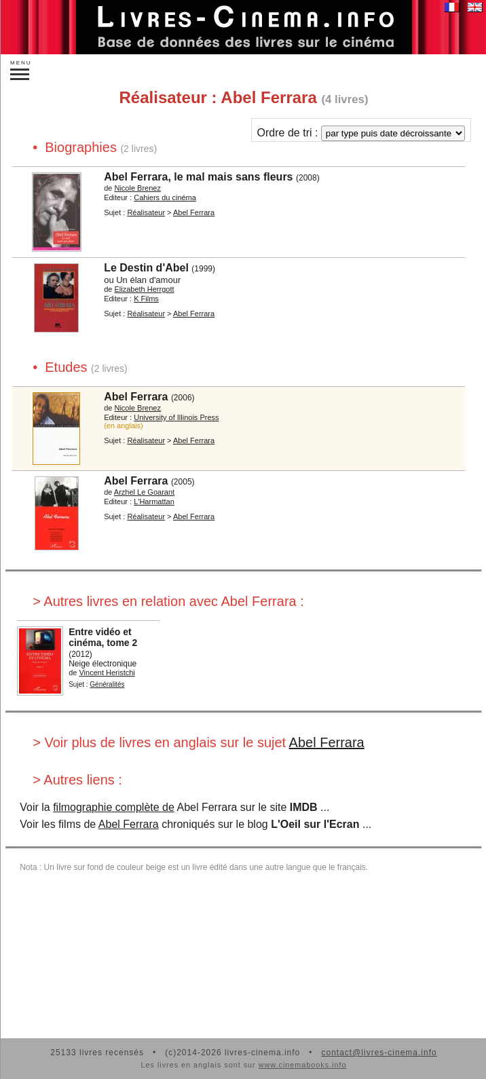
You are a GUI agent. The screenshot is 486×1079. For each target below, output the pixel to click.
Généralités (107, 684)
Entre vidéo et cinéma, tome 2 (103, 637)
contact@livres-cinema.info (378, 1052)
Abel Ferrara (193, 212)
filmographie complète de (113, 807)
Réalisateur (146, 212)
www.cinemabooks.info (303, 1065)
